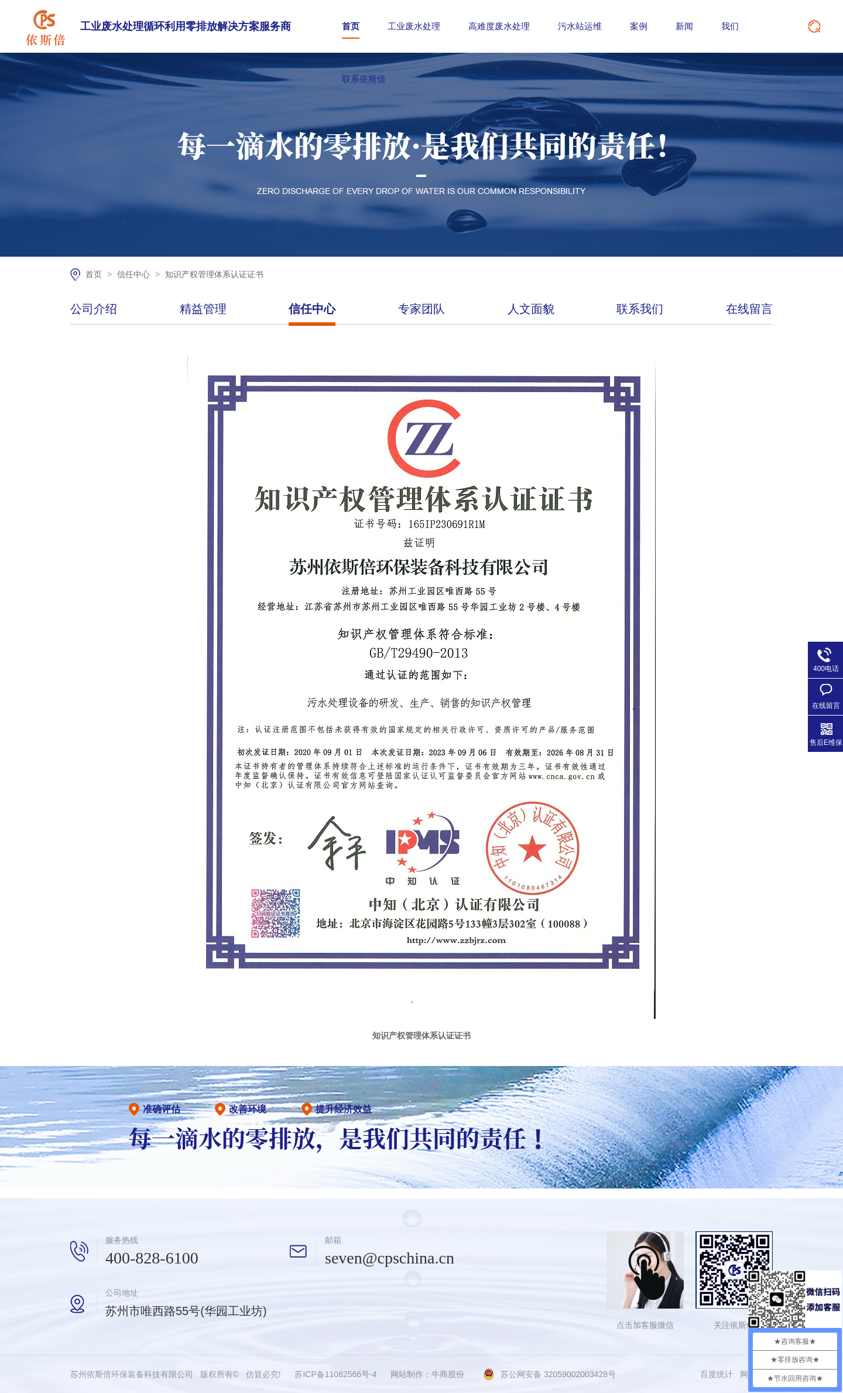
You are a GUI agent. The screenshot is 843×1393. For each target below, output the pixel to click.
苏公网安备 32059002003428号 (558, 1374)
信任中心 (134, 274)
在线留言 (749, 309)
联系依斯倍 (364, 79)
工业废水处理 (414, 26)
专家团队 (421, 309)
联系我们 (639, 309)
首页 (350, 26)
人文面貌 (531, 309)
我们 (730, 26)
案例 (638, 26)
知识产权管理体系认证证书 (214, 274)
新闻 (684, 26)
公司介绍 (93, 309)
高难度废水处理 (499, 26)
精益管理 (203, 309)
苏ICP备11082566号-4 (335, 1374)
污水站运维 (580, 26)
